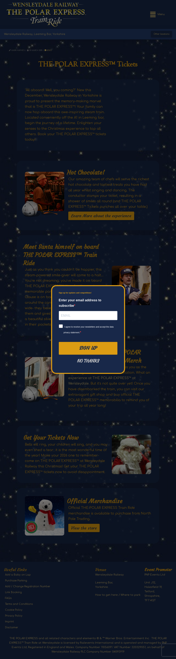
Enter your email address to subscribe (80, 302)
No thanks (88, 361)
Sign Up (88, 348)
